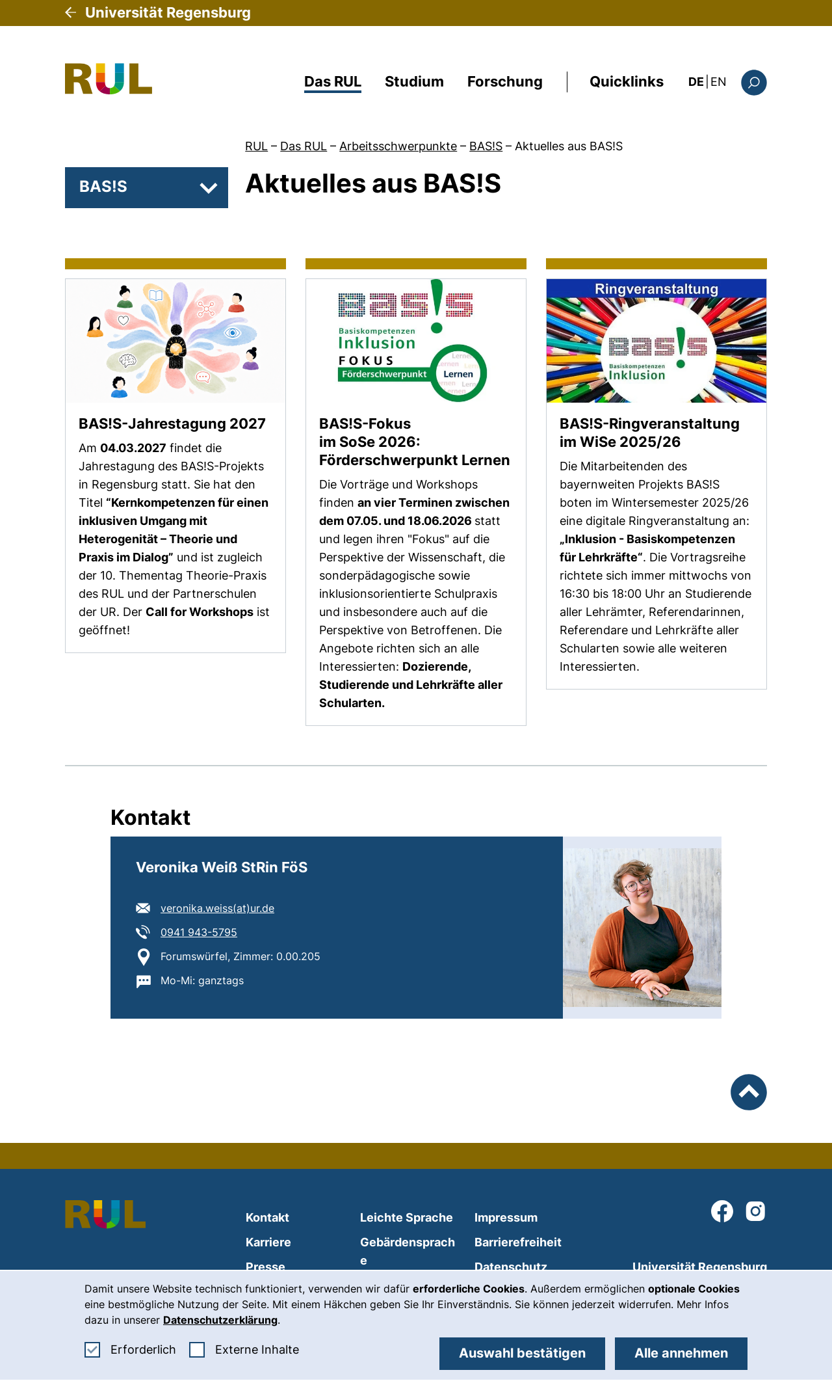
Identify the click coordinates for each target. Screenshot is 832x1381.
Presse (265, 1267)
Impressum (506, 1217)
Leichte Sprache (406, 1217)
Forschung (505, 81)
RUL (256, 146)
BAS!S (485, 146)
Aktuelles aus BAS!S (569, 146)
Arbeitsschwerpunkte (398, 146)
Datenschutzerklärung (220, 1319)
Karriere (268, 1242)
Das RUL (332, 81)
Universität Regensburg (168, 12)
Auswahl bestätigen (522, 1353)
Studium (414, 81)
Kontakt (267, 1217)
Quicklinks (627, 81)
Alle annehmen (681, 1353)
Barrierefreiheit (518, 1242)
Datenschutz (510, 1267)
